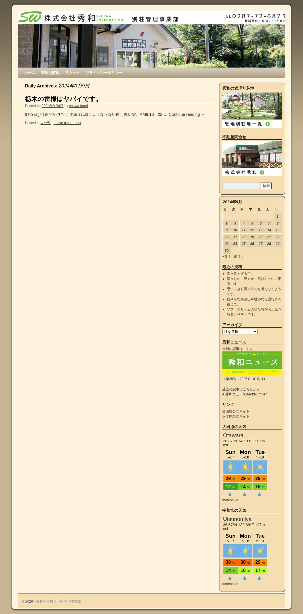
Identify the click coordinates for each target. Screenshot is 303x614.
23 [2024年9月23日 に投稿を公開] (227, 244)
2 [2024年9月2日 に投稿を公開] (227, 223)
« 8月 (226, 257)
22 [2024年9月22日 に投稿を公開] (277, 237)
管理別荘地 (50, 73)
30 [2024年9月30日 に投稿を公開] (227, 251)
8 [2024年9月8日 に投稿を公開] (278, 223)
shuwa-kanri (78, 106)
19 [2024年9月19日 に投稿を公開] (252, 237)
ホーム (29, 73)
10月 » (238, 257)
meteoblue (230, 500)
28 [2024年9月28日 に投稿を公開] (269, 244)
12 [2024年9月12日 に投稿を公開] (252, 230)
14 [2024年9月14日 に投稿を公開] (269, 230)
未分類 (45, 123)
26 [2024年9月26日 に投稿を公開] (252, 244)
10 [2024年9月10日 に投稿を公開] (235, 230)
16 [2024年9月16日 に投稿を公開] (227, 237)
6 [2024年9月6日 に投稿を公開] (261, 223)
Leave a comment (67, 123)
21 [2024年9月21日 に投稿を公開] (269, 237)
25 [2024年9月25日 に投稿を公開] (243, 244)
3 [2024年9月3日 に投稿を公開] (235, 223)
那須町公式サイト (236, 411)
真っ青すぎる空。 (240, 274)
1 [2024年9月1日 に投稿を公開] (278, 217)
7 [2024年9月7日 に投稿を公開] (269, 223)
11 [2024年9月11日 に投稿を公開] (243, 230)
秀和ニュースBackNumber (246, 394)
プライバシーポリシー (104, 73)
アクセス (72, 73)
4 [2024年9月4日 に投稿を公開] (244, 223)
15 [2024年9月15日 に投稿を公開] (277, 230)
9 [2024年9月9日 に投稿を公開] (227, 230)
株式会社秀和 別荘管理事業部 (58, 601)
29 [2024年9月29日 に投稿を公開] (277, 244)
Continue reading (187, 114)
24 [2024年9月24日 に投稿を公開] (235, 244)
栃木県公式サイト (236, 416)
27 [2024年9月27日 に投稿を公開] (260, 244)
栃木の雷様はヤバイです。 (63, 98)
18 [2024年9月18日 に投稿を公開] (243, 237)
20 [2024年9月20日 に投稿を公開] (260, 237)
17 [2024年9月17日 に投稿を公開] (235, 237)
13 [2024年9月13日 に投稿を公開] (260, 230)
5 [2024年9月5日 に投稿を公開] (252, 223)
